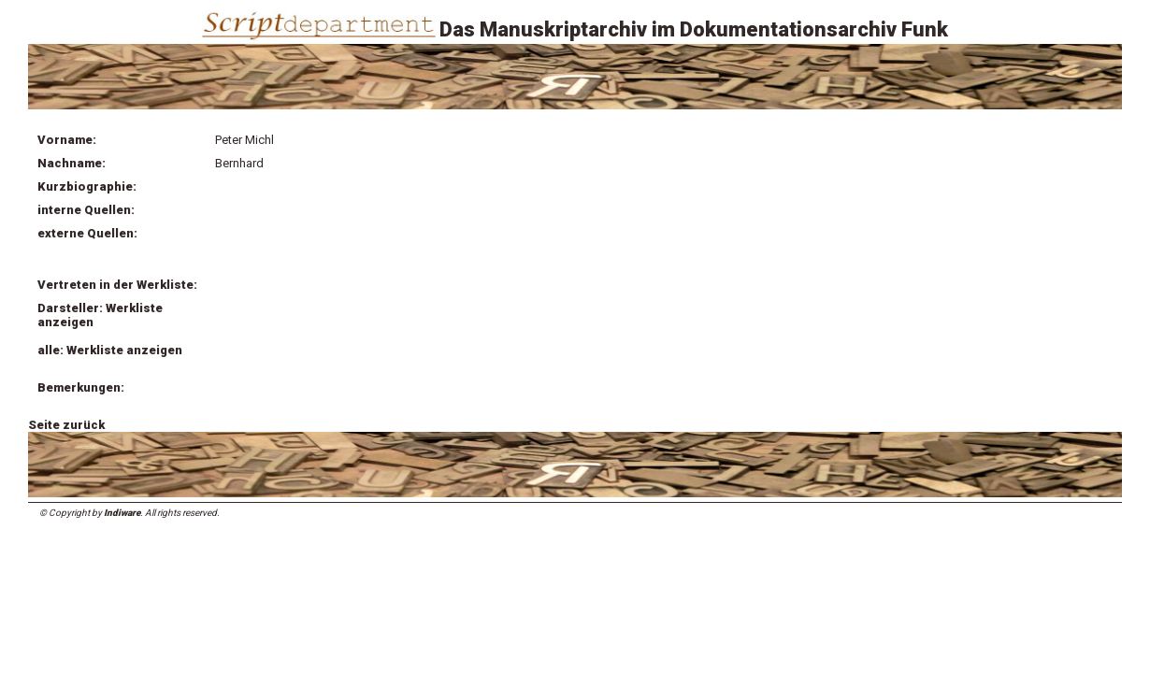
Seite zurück (66, 425)
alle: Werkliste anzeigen (109, 350)
